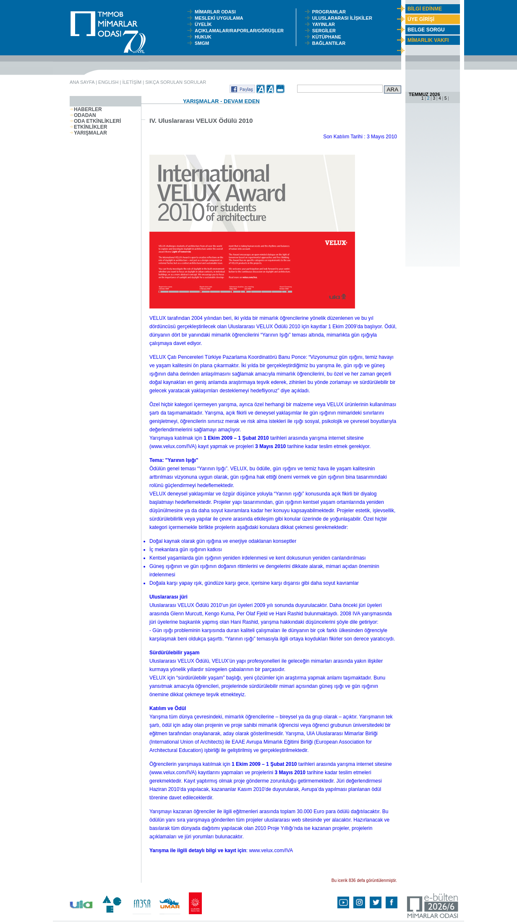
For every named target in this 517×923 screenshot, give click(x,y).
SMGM (203, 43)
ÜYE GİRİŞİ (420, 19)
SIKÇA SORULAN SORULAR (175, 82)
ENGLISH (108, 82)
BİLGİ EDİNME (424, 9)
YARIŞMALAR (88, 133)
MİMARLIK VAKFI (428, 40)
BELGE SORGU (426, 30)
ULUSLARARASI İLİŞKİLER (344, 18)
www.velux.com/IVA (173, 446)
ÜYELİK (204, 24)
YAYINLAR (324, 24)
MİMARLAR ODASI (217, 11)
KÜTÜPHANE (328, 36)
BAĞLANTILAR (330, 43)
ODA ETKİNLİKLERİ (95, 121)
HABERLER (86, 109)
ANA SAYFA (82, 82)
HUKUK (204, 36)
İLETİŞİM (131, 82)
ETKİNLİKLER (88, 127)
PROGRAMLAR (331, 11)
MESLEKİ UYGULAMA (221, 18)
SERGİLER (325, 30)
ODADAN (83, 115)
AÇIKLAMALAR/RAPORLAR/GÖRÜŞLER (241, 30)
